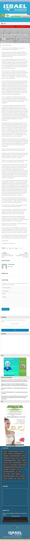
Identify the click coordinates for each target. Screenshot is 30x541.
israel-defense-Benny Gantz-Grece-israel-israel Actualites (12, 467)
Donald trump (24, 455)
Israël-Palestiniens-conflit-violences (8, 471)
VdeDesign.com (24, 537)
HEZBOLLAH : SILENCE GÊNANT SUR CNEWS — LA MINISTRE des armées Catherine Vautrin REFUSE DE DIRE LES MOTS (15, 380)
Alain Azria (5, 453)
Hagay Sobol (24, 460)
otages (13, 473)
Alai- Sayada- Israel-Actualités (13, 451)
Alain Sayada (11, 264)
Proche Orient (22, 476)
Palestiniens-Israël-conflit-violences (8, 476)
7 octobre (4, 451)
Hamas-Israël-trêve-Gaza (17, 462)
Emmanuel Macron (6, 458)
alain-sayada (22, 451)
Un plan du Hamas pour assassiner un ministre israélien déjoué (8, 255)
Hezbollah (24, 462)
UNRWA (23, 478)
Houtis (4, 464)
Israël (18, 469)
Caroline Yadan (5, 455)
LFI (23, 471)
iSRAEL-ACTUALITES (22, 464)
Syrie (15, 478)
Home (2, 42)
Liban (4, 473)
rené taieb (5, 478)
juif (16, 471)
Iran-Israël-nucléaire (13, 464)
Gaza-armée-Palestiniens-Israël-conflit (9, 460)
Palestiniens (17, 473)
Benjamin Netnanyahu (18, 453)
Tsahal (19, 478)
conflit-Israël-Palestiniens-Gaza (15, 455)
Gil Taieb (18, 460)
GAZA (21, 458)
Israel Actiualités (5, 469)
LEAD (20, 471)
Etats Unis (13, 458)
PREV (17, 476)
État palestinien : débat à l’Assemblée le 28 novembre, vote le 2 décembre (22, 255)
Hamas (10, 462)
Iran (8, 464)
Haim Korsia (5, 462)
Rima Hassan (10, 478)
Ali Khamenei (11, 453)
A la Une (5, 42)
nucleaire (8, 473)
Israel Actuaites (12, 469)
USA (4, 480)
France (17, 458)
